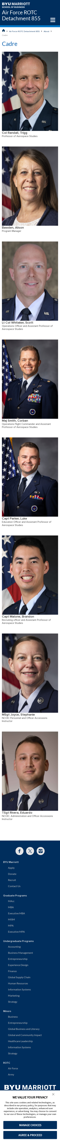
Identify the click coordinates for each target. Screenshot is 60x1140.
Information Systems (19, 989)
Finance (12, 971)
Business (13, 1016)
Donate (12, 873)
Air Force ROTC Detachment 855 (21, 15)
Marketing (14, 995)
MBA (11, 907)
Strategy (12, 1001)
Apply (11, 867)
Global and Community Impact (25, 1034)
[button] (53, 1094)
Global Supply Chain (19, 977)
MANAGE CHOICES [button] (30, 1125)
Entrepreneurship (18, 958)
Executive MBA (16, 913)
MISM (11, 919)
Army (11, 1074)
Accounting (14, 946)
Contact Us (14, 886)
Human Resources (18, 983)
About (46, 31)
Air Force (13, 1068)
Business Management (20, 952)
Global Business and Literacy (24, 1028)
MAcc (11, 901)
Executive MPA (16, 931)
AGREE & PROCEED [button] (30, 1135)
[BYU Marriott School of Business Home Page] (3, 30)
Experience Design (18, 964)
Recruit (12, 879)
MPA (11, 925)
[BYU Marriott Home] (16, 4)
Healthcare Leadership (20, 1041)
